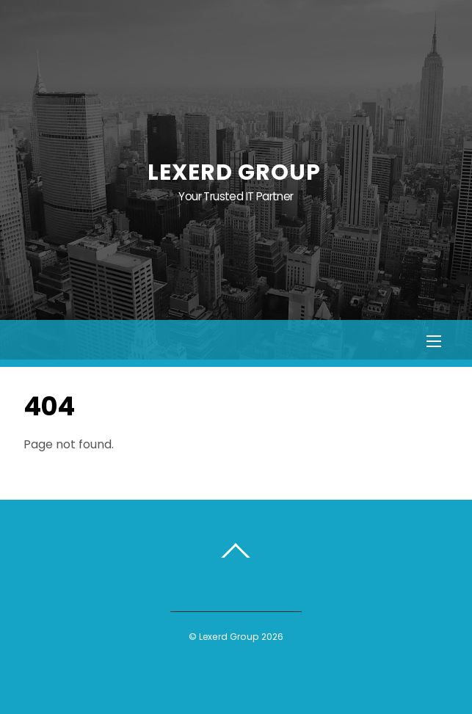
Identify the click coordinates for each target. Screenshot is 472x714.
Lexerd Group (228, 636)
